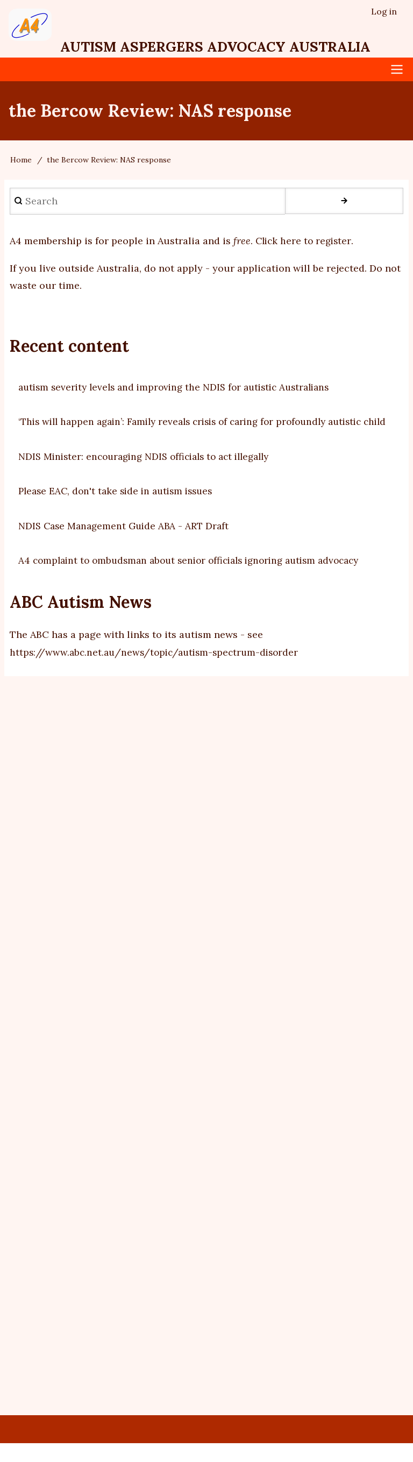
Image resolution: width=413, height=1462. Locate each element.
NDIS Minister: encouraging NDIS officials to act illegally (151, 475)
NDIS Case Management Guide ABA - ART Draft (127, 544)
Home (21, 161)
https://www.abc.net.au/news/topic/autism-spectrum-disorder (159, 670)
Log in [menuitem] (384, 11)
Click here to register (305, 242)
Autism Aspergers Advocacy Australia (228, 47)
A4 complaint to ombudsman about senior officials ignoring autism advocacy (198, 578)
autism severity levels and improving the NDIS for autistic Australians (181, 388)
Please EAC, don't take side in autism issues (120, 509)
